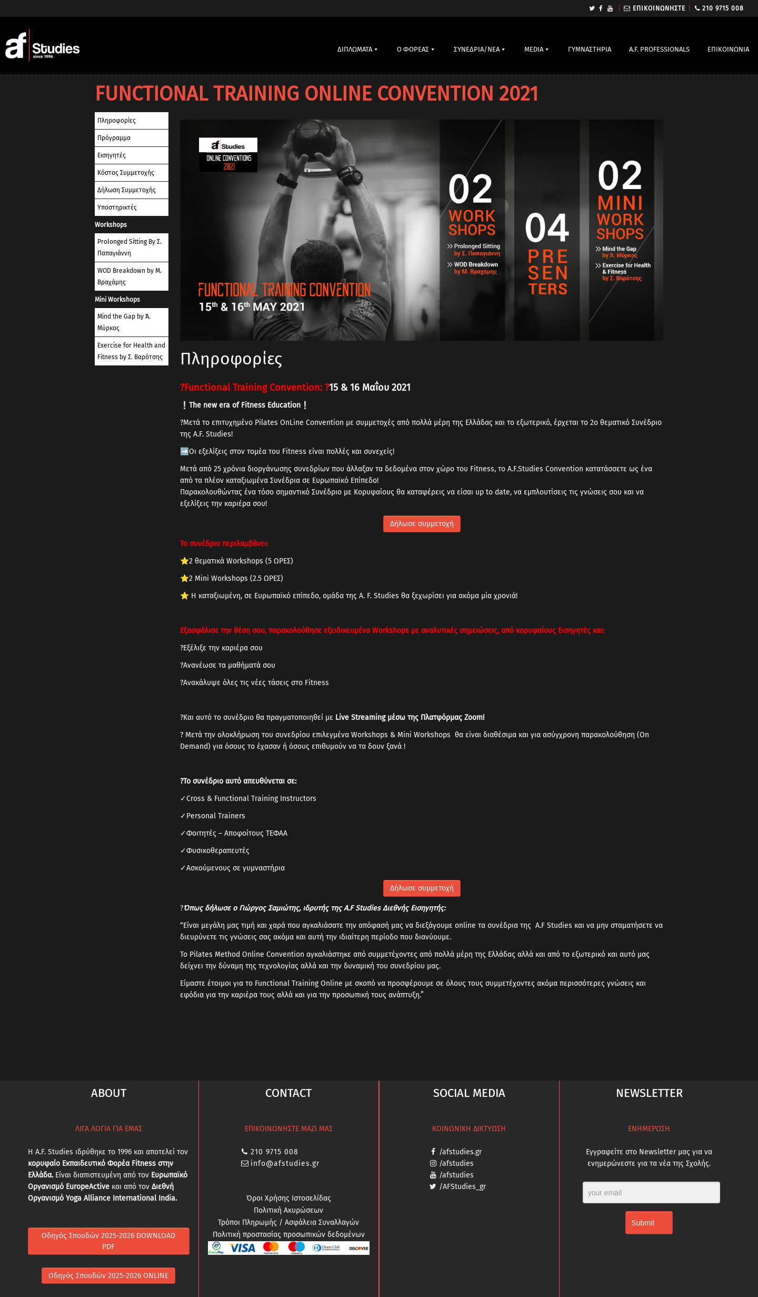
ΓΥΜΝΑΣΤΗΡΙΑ (589, 49)
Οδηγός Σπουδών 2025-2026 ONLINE (108, 1275)
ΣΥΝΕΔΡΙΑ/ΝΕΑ (477, 49)
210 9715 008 (723, 8)
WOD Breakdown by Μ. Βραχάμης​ (129, 276)
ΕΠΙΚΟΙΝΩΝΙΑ (728, 49)
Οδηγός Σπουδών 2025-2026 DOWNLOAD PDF (108, 1241)
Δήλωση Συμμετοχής (126, 190)
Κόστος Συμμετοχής (125, 172)
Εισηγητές (111, 155)
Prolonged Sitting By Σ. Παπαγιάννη (129, 247)
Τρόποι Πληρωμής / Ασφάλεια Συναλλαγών (288, 1222)
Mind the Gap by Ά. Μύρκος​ (124, 322)
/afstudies (456, 1163)
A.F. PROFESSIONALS (659, 49)
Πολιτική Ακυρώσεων (288, 1210)
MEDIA (533, 49)
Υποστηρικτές (117, 207)
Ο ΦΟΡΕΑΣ (413, 49)
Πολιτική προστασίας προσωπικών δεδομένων (289, 1234)
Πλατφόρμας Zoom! (452, 717)
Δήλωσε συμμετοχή (422, 523)
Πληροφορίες (116, 120)
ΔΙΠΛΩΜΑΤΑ (354, 49)
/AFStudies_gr (462, 1186)
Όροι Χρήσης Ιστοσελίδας (288, 1198)
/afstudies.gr (460, 1151)
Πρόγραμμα (114, 138)
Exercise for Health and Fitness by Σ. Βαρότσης (131, 351)
